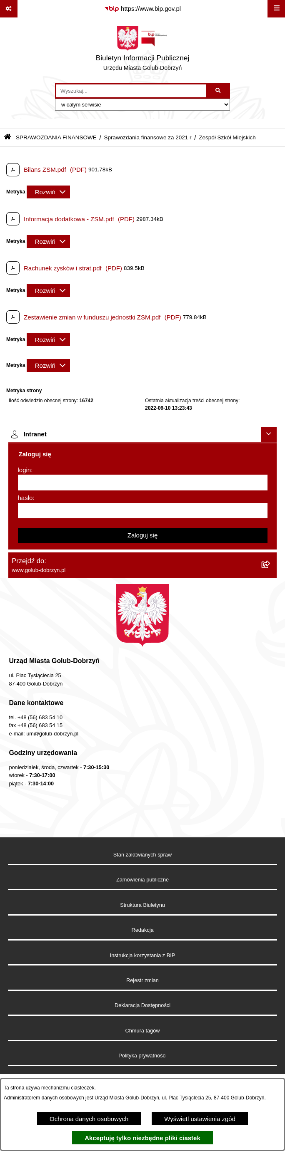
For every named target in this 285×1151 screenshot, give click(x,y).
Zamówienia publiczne (142, 879)
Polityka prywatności (142, 1055)
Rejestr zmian (142, 980)
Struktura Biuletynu (142, 905)
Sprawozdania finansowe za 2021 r (147, 137)
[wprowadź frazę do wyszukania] (131, 91)
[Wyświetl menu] (276, 8)
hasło (25, 497)
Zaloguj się (143, 535)
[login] (143, 482)
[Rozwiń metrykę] (48, 192)
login (24, 469)
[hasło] (143, 511)
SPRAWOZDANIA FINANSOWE (56, 137)
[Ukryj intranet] (269, 435)
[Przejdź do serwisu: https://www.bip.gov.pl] (142, 8)
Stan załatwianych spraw (142, 854)
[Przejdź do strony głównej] (143, 50)
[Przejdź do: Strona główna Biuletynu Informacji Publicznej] (7, 137)
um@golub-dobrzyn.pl (52, 733)
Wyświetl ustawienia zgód (199, 1118)
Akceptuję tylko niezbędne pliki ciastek (142, 1137)
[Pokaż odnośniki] (9, 8)
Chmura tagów (142, 1030)
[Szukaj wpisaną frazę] (218, 91)
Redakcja (142, 930)
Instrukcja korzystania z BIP (142, 955)
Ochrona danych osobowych (89, 1118)
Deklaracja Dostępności (142, 1005)
